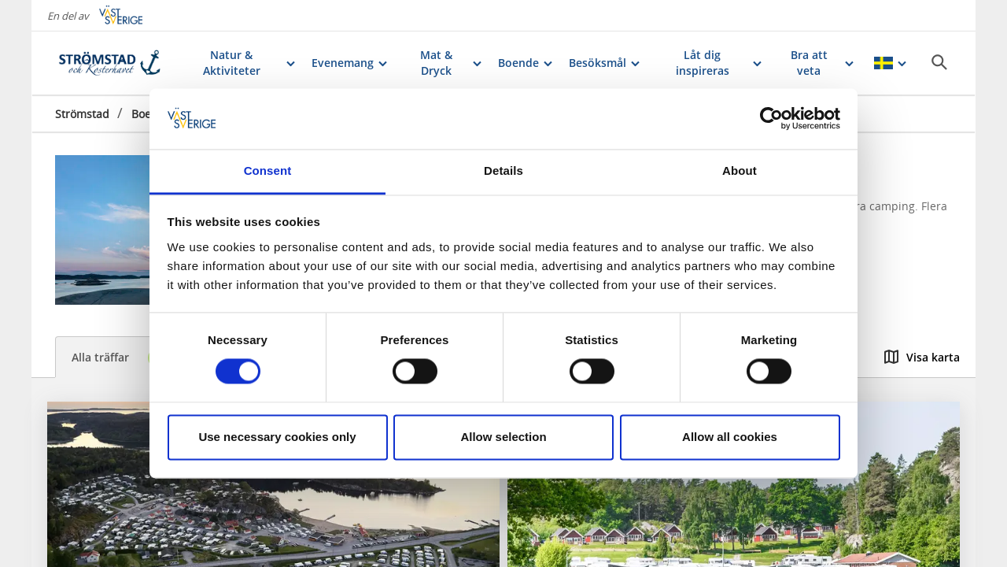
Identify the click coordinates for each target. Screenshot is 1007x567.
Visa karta (922, 357)
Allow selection (503, 436)
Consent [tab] (268, 170)
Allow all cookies (729, 436)
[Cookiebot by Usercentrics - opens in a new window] (771, 119)
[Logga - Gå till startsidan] (110, 63)
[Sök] (939, 62)
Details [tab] (503, 170)
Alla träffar (123, 358)
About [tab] (739, 170)
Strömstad (82, 113)
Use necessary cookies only (277, 436)
